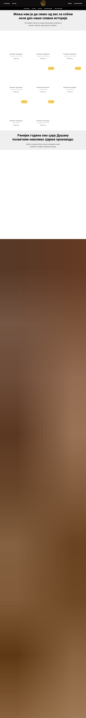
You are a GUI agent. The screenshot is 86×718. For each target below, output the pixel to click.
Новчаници (7, 3)
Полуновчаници (48, 8)
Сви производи (78, 3)
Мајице (70, 3)
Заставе (14, 3)
